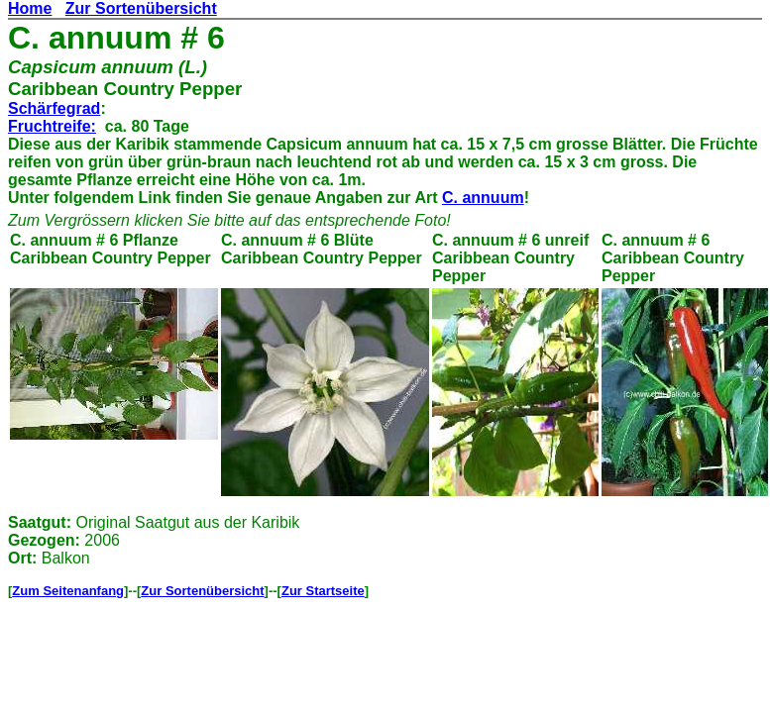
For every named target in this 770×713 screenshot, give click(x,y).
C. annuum (483, 197)
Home (30, 8)
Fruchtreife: (52, 126)
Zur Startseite (323, 590)
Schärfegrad (54, 108)
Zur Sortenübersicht (141, 8)
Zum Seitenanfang (68, 590)
